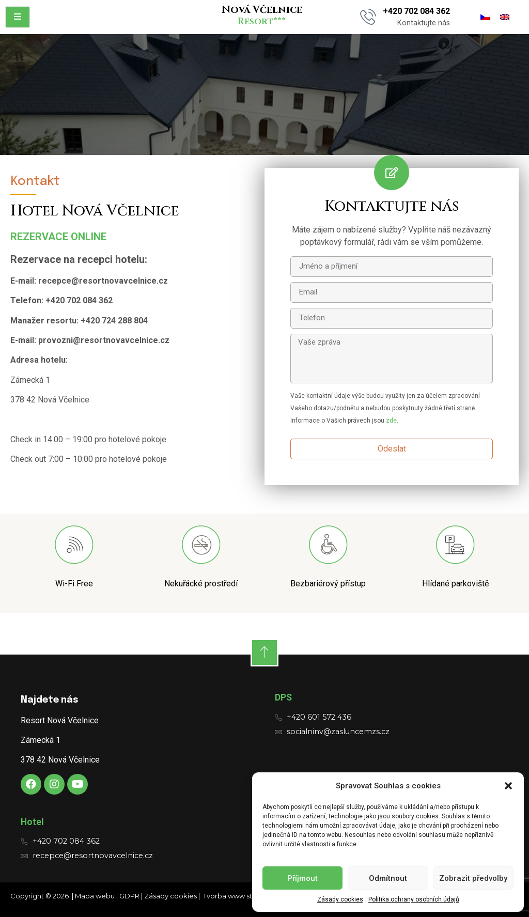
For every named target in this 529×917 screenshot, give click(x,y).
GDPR (129, 896)
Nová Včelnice (262, 10)
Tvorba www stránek (237, 896)
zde (391, 420)
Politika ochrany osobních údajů (413, 899)
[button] (508, 786)
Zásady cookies (340, 899)
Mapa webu (95, 896)
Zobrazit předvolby (473, 878)
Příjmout (302, 878)
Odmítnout (388, 878)
